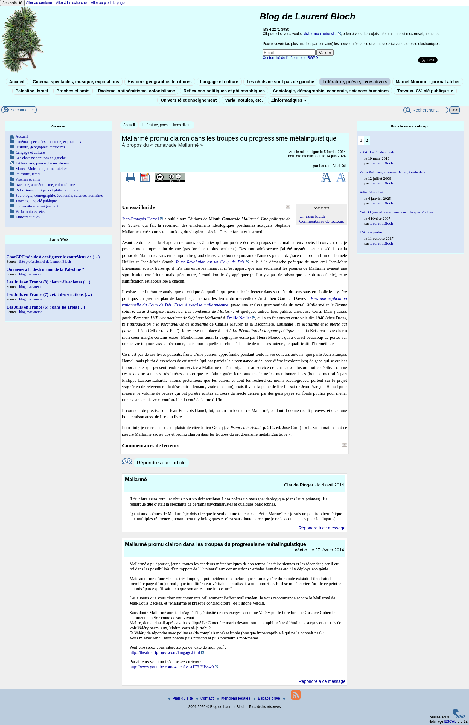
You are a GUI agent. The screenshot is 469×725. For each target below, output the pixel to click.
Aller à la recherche (71, 3)
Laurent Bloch (330, 166)
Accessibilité (12, 3)
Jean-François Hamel (140, 218)
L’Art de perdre (371, 232)
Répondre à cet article (161, 462)
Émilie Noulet (239, 317)
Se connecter (22, 110)
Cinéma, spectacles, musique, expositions (76, 81)
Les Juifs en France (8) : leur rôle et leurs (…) (48, 282)
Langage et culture (219, 81)
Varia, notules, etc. (244, 100)
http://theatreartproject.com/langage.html (165, 652)
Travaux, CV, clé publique (425, 90)
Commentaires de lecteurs (321, 221)
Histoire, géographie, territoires (160, 81)
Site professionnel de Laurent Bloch (45, 262)
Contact (205, 698)
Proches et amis (73, 90)
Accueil (17, 81)
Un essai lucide (312, 216)
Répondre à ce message (322, 528)
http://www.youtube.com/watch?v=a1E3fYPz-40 (172, 666)
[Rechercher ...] (425, 110)
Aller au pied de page (107, 3)
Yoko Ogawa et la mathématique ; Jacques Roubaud (397, 212)
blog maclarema (30, 274)
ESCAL (450, 721)
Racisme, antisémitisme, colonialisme (136, 90)
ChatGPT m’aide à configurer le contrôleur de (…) (53, 256)
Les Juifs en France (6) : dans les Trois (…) (46, 307)
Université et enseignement (189, 100)
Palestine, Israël (32, 90)
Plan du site (181, 698)
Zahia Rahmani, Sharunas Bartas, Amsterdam (392, 172)
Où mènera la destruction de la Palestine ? (45, 269)
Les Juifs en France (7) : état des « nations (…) (49, 294)
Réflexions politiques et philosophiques (224, 90)
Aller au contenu (39, 3)
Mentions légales (234, 698)
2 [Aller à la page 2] (367, 140)
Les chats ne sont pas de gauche (280, 81)
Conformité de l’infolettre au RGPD (290, 58)
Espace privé (267, 698)
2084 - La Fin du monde (377, 152)
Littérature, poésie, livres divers (354, 81)
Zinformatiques (289, 100)
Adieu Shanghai (371, 192)
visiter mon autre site (320, 34)
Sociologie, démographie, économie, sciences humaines (331, 90)
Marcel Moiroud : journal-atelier (428, 81)
